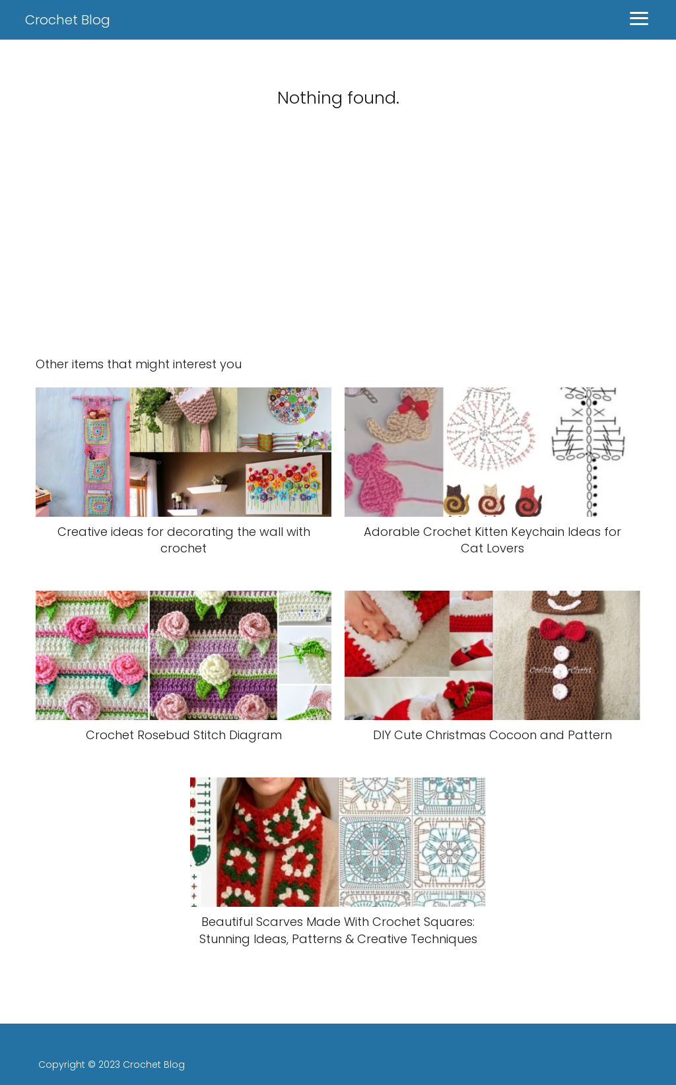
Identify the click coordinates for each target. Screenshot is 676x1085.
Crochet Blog (67, 20)
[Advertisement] (338, 241)
